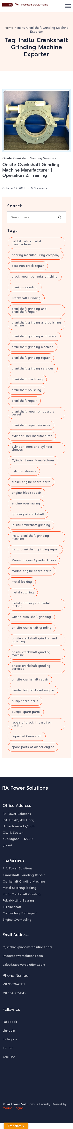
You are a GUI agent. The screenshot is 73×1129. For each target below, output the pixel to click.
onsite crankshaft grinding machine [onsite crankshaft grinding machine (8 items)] (31, 653)
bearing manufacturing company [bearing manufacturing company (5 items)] (35, 255)
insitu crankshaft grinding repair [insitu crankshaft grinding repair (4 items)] (35, 549)
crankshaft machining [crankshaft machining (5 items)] (27, 379)
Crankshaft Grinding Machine (24, 882)
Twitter (8, 1048)
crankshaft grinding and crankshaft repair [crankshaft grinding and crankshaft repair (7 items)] (29, 310)
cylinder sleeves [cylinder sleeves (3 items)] (24, 471)
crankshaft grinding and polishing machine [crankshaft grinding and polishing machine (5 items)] (36, 324)
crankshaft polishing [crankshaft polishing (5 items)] (26, 390)
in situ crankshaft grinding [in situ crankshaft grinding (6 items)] (31, 525)
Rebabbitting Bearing (18, 901)
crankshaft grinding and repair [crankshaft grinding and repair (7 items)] (34, 336)
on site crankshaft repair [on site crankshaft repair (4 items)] (30, 680)
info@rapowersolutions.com (23, 956)
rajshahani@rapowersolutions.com (27, 947)
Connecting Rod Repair (20, 913)
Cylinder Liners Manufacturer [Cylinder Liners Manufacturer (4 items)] (33, 460)
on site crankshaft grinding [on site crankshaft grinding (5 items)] (31, 628)
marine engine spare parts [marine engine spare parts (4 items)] (31, 571)
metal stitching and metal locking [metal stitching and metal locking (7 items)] (31, 605)
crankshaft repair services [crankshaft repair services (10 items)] (31, 425)
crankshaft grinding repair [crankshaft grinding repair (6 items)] (31, 358)
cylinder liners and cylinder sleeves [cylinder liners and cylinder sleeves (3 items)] (32, 448)
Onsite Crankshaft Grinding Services (29, 158)
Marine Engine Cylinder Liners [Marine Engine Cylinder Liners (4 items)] (34, 560)
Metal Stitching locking (20, 888)
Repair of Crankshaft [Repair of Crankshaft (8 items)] (26, 736)
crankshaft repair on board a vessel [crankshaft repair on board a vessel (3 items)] (33, 413)
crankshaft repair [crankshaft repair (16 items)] (24, 401)
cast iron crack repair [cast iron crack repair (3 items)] (28, 266)
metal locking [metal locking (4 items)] (22, 582)
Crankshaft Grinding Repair (24, 875)
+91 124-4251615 (14, 993)
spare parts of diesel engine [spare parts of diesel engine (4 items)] (33, 747)
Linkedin (9, 1031)
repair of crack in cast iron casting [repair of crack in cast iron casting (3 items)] (32, 724)
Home (9, 28)
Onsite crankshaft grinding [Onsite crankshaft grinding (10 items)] (31, 617)
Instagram (10, 1039)
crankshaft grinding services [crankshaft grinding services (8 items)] (33, 369)
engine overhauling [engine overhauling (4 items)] (26, 504)
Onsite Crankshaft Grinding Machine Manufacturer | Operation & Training (31, 170)
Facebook (10, 1022)
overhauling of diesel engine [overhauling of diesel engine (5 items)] (33, 690)
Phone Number (16, 976)
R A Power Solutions (17, 869)
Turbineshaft (12, 907)
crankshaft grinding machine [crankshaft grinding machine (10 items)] (32, 347)
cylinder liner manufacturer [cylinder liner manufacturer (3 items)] (32, 436)
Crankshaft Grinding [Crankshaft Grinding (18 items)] (26, 298)
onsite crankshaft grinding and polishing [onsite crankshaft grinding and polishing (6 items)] (34, 640)
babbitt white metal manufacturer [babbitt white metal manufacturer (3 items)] (26, 243)
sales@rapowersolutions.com (24, 965)
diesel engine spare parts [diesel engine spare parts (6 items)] (31, 482)
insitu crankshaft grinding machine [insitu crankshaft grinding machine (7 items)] (30, 537)
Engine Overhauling (17, 920)
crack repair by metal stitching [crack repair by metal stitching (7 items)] (34, 277)
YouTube (9, 1057)
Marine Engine (13, 1108)
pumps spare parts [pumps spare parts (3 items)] (26, 712)
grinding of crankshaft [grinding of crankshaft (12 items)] (28, 514)
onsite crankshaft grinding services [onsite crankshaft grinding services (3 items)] (31, 667)
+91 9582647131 (14, 984)
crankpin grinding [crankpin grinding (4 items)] (24, 287)
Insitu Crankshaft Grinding (21, 894)
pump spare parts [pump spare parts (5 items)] (25, 701)
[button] (68, 6)
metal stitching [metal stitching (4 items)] (23, 593)
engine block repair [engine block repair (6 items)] (26, 493)
